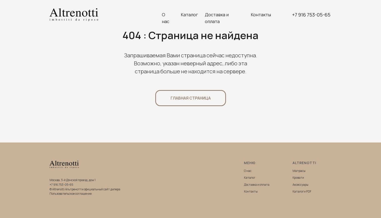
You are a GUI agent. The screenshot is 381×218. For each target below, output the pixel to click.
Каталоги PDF (302, 191)
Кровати (298, 178)
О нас (165, 18)
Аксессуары (300, 185)
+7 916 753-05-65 (311, 14)
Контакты (261, 14)
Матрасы (299, 171)
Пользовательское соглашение (71, 194)
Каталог (189, 14)
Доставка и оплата (217, 18)
